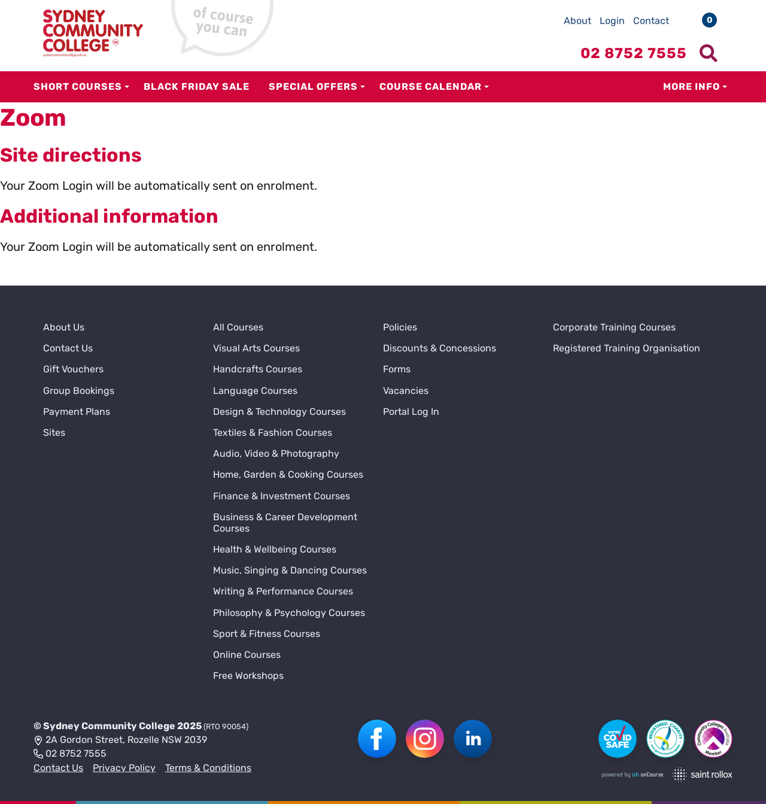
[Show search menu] (708, 53)
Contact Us (68, 348)
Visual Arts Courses (256, 348)
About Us (63, 327)
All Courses (238, 327)
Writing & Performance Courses (283, 591)
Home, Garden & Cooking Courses (288, 474)
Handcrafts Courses (257, 369)
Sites (54, 432)
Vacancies (405, 390)
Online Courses (247, 654)
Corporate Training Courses (614, 327)
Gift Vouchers (73, 369)
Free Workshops (248, 675)
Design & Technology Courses (279, 411)
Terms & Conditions (208, 767)
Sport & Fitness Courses (266, 633)
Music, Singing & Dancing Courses (290, 570)
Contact (651, 20)
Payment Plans (76, 411)
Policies (400, 327)
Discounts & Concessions (439, 348)
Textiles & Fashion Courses (272, 432)
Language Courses (255, 390)
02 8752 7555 (70, 754)
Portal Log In (411, 411)
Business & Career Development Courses (285, 522)
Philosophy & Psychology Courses (289, 612)
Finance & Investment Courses (281, 496)
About (577, 20)
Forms (397, 369)
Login (612, 20)
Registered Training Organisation (626, 348)
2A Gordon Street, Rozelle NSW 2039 (120, 740)
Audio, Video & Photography (276, 453)
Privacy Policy (124, 767)
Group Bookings (78, 390)
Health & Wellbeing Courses (274, 549)
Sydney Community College (109, 726)
